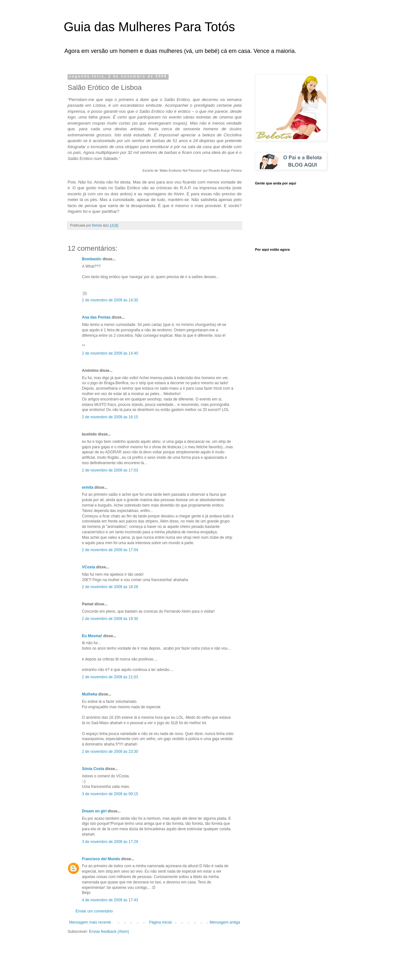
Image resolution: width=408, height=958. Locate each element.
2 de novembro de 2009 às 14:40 (110, 353)
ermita (87, 487)
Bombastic (91, 259)
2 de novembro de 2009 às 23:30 (110, 751)
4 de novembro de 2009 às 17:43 (110, 900)
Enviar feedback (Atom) (109, 931)
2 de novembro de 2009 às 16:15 (110, 417)
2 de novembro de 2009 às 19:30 (110, 618)
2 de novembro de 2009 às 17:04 (110, 550)
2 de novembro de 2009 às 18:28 (110, 587)
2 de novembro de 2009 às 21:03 (110, 677)
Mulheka (89, 694)
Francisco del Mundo (101, 859)
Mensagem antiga (225, 922)
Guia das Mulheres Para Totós (149, 27)
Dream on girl (94, 811)
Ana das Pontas (96, 317)
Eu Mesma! (92, 636)
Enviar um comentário (94, 911)
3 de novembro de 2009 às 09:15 (110, 794)
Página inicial (160, 922)
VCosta (88, 567)
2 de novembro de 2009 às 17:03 (110, 470)
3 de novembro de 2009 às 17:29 (110, 841)
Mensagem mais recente (90, 922)
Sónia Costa (93, 769)
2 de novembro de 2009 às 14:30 (110, 300)
